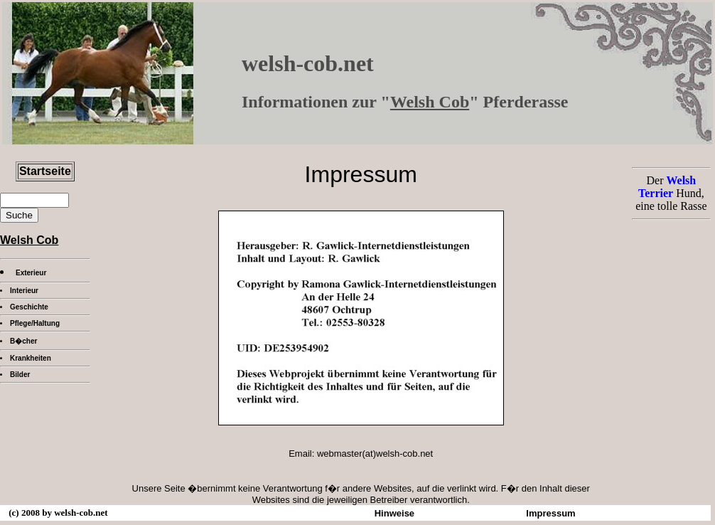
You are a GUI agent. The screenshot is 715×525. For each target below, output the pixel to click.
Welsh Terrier (667, 186)
